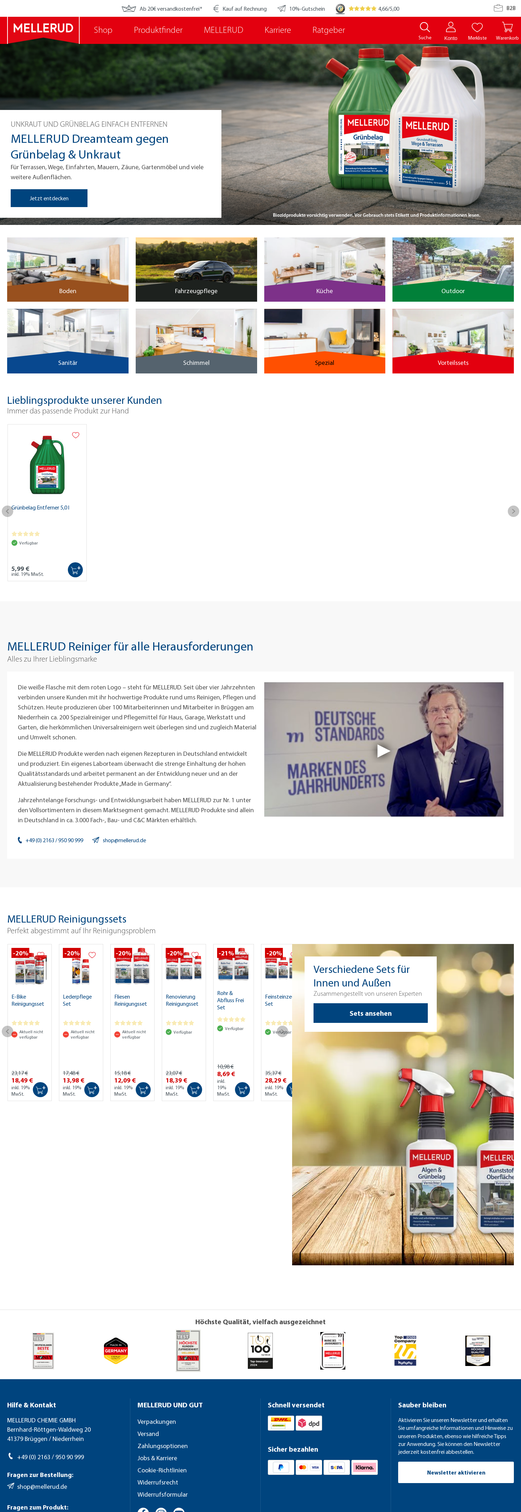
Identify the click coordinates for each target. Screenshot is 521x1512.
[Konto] (451, 27)
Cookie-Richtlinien (162, 1470)
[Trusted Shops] (340, 8)
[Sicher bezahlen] (326, 1449)
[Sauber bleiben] (456, 1405)
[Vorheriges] (7, 515)
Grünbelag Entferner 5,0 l (40, 507)
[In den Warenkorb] (75, 569)
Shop (103, 30)
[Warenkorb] (507, 31)
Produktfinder (158, 30)
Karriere (278, 30)
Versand (148, 1434)
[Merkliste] (477, 27)
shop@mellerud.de (124, 840)
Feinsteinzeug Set (281, 1000)
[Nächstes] (513, 515)
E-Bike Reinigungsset (27, 1000)
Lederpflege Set (77, 1000)
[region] (260, 131)
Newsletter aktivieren (456, 1472)
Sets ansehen (371, 1013)
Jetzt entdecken (49, 198)
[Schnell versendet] (326, 1405)
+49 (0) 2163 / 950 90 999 (54, 840)
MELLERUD (223, 30)
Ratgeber (328, 30)
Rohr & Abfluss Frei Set (230, 1000)
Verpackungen (156, 1421)
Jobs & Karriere (157, 1458)
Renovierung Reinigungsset (182, 1000)
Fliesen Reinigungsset (130, 1000)
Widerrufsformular (162, 1494)
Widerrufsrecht (157, 1482)
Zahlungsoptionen (162, 1446)
